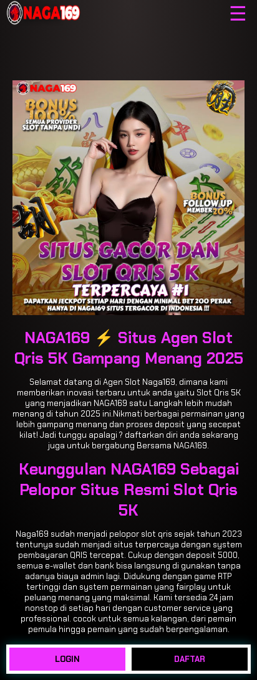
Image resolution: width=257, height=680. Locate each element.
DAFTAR (189, 659)
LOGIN (67, 659)
